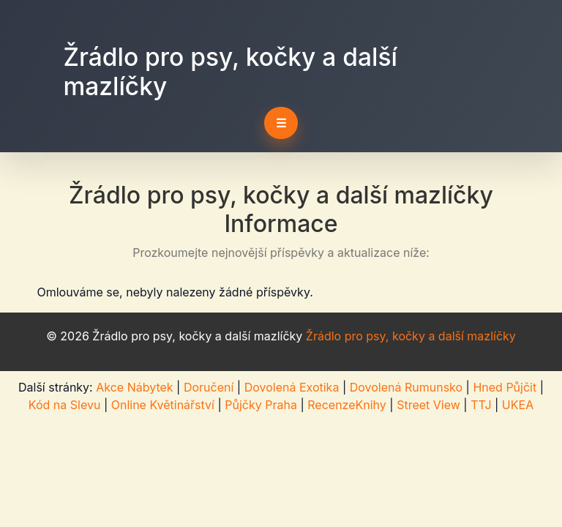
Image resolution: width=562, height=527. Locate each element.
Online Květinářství (162, 404)
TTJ (481, 404)
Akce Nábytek (134, 387)
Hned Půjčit (504, 387)
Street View (428, 404)
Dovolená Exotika (292, 387)
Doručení (208, 387)
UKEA (517, 404)
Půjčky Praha (261, 404)
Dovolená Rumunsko (406, 387)
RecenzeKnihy (346, 404)
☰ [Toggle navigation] (281, 123)
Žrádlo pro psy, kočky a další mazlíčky (411, 336)
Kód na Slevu (65, 404)
